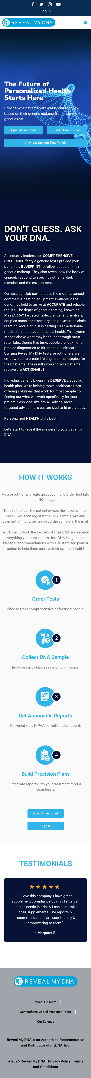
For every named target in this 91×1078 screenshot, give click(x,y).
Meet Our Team (45, 1002)
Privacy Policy (59, 1061)
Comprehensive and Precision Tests (45, 1012)
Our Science (45, 1022)
